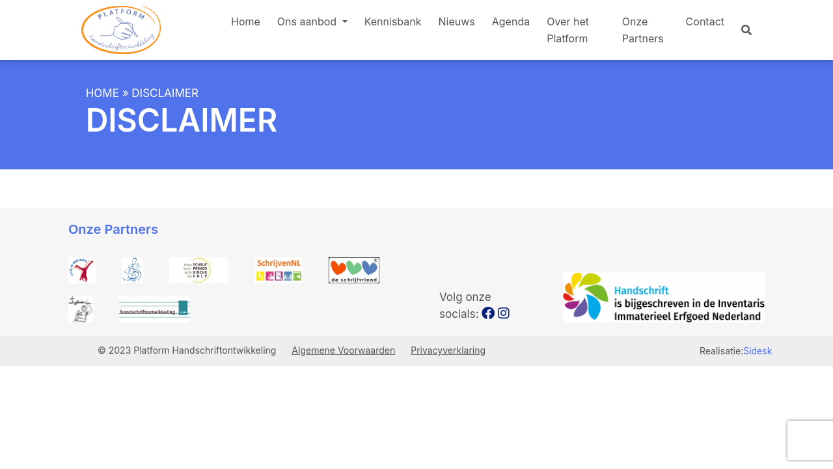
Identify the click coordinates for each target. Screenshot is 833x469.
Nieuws (457, 21)
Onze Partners (643, 30)
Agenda (511, 21)
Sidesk (757, 350)
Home (245, 21)
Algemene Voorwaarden (343, 350)
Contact (705, 21)
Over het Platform (568, 30)
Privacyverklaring (448, 350)
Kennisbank (393, 21)
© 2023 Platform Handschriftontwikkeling (188, 350)
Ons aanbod (308, 21)
